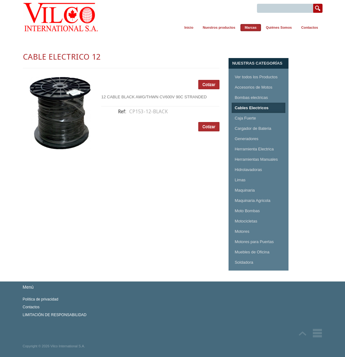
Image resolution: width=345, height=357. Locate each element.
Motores (242, 231)
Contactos (309, 27)
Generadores (247, 138)
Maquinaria (245, 190)
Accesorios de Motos (254, 87)
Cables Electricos (252, 107)
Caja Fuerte (245, 118)
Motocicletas (246, 221)
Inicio (188, 27)
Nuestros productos (219, 27)
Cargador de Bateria (253, 128)
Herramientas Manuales (256, 159)
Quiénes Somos (279, 27)
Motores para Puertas (254, 241)
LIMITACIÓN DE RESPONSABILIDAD (55, 315)
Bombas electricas (251, 97)
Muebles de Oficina (252, 252)
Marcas (251, 27)
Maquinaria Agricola (252, 200)
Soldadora (244, 262)
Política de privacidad (40, 299)
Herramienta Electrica (254, 149)
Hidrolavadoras (248, 169)
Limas (240, 180)
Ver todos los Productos (256, 77)
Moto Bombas (247, 210)
